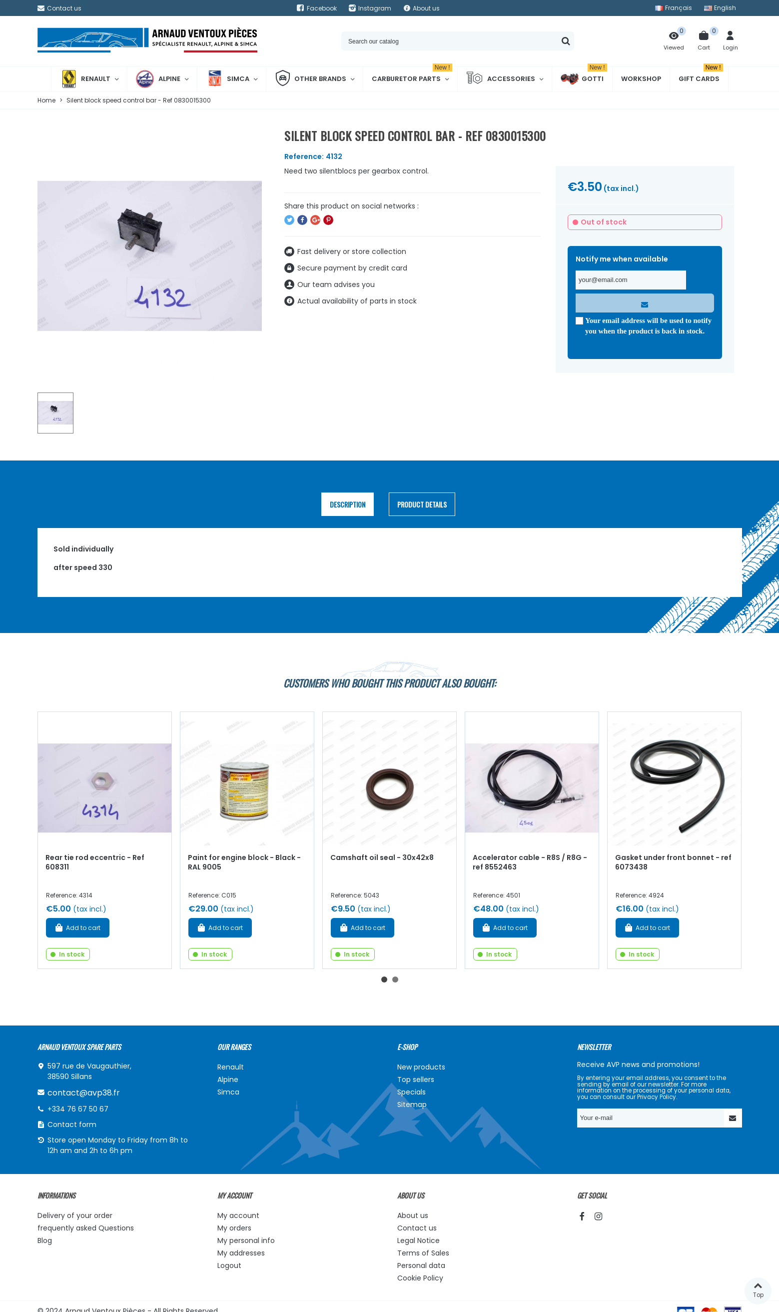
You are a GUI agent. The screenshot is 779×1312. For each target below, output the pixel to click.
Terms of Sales (423, 1253)
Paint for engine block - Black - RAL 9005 (244, 862)
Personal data (421, 1265)
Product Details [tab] (422, 504)
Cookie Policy (420, 1278)
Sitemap (412, 1105)
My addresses (241, 1253)
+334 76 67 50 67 (77, 1109)
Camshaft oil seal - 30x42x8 (382, 857)
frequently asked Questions (85, 1228)
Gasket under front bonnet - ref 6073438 (673, 862)
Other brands (310, 79)
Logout (229, 1265)
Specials (411, 1092)
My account (238, 1215)
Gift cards (701, 75)
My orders (234, 1228)
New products (421, 1067)
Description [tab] (347, 504)
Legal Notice (418, 1241)
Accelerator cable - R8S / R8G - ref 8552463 (530, 862)
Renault (85, 79)
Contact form (71, 1125)
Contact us (417, 1228)
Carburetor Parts (412, 75)
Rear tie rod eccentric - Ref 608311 (94, 862)
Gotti (584, 79)
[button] (384, 979)
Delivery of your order (74, 1215)
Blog (44, 1241)
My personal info (246, 1241)
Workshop (641, 79)
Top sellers (415, 1079)
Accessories (500, 79)
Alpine (158, 79)
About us (412, 1215)
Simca (227, 79)
